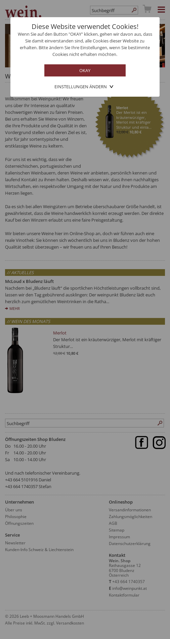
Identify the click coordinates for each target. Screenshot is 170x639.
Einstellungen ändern (80, 87)
